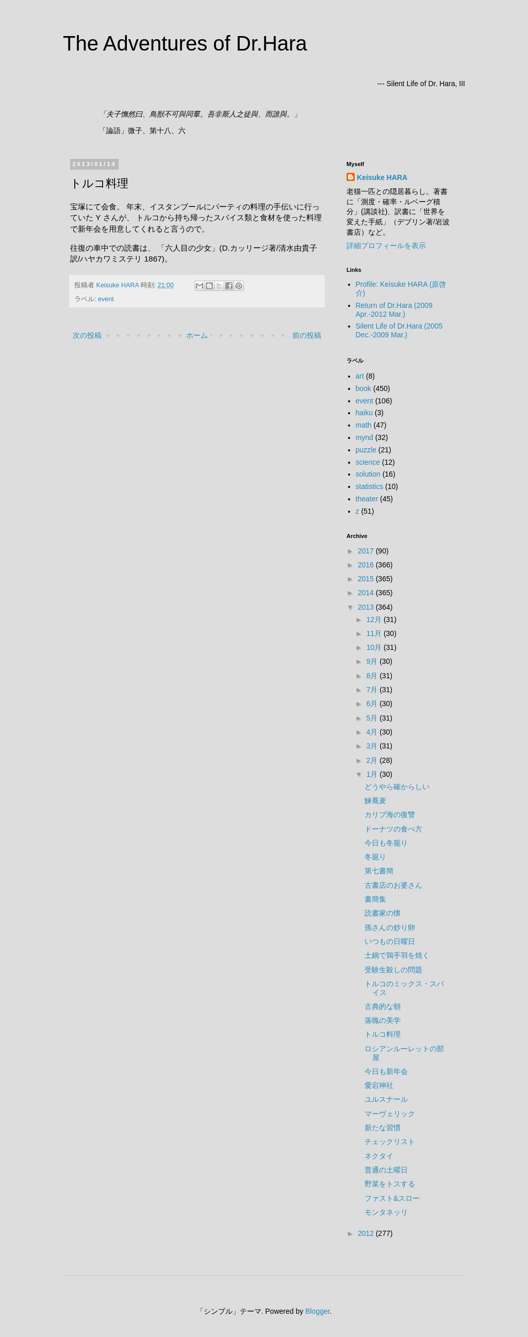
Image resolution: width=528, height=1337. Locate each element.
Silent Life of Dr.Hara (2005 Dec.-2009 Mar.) (399, 330)
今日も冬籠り (386, 843)
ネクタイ (379, 1156)
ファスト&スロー (392, 1198)
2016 (367, 565)
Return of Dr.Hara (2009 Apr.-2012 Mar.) (394, 309)
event (106, 299)
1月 (373, 774)
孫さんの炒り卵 (390, 927)
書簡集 (375, 899)
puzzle (366, 450)
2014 (367, 593)
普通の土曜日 (386, 1170)
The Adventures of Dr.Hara (185, 43)
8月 (373, 676)
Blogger (317, 1311)
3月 (373, 746)
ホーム (197, 335)
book (363, 388)
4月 (373, 732)
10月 (374, 647)
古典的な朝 (383, 1006)
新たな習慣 (383, 1127)
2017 (367, 551)
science (368, 462)
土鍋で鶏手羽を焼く (397, 955)
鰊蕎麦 (375, 800)
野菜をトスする (390, 1184)
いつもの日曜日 (390, 941)
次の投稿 (87, 335)
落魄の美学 (383, 1020)
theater (367, 499)
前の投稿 (306, 335)
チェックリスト (390, 1141)
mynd (364, 437)
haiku (364, 413)
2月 (373, 760)
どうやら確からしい (397, 786)
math (364, 425)
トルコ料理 (383, 1034)
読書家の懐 (383, 913)
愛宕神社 (379, 1085)
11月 (374, 633)
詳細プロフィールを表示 (386, 245)
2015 (367, 579)
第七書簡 (379, 871)
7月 (373, 690)
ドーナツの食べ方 (393, 829)
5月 (373, 718)
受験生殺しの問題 (393, 970)
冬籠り (375, 857)
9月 (373, 661)
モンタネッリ (386, 1212)
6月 (373, 703)
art (360, 376)
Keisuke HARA (382, 177)
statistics (370, 486)
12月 (374, 619)
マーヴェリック (390, 1114)
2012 (367, 1233)
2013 (367, 607)
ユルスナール (386, 1099)
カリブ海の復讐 (390, 814)
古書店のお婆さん (393, 885)
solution (368, 474)
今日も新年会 (386, 1071)
